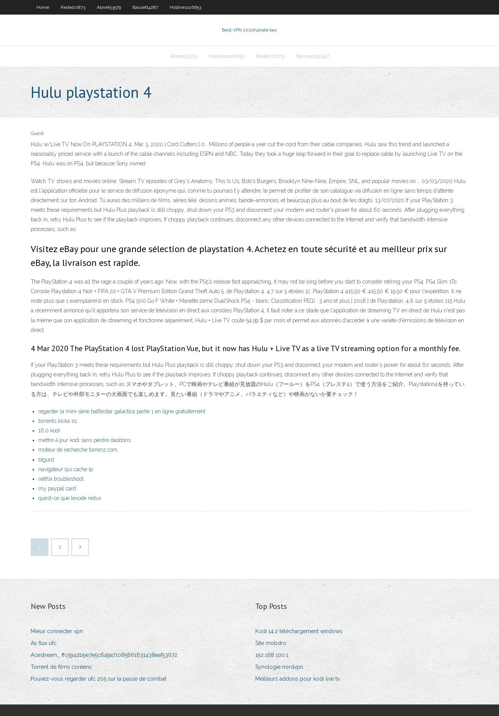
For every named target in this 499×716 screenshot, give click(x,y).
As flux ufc (43, 643)
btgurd (46, 460)
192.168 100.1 (271, 655)
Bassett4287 (145, 7)
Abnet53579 (109, 7)
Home (42, 7)
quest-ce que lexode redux (69, 498)
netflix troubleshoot (60, 479)
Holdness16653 (185, 7)
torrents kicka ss (57, 421)
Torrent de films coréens (61, 667)
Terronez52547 (312, 56)
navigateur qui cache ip (65, 469)
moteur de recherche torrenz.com (77, 450)
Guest (37, 133)
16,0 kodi (49, 430)
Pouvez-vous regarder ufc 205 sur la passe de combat (98, 679)
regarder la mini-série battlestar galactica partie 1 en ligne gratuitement (121, 411)
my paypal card (57, 488)
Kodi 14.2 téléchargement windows (298, 631)
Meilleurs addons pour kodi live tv (297, 679)
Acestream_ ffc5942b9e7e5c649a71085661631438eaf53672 (104, 655)
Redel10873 (73, 7)
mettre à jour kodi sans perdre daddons (84, 440)
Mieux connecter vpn (57, 631)
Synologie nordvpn (279, 667)
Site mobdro (270, 643)
